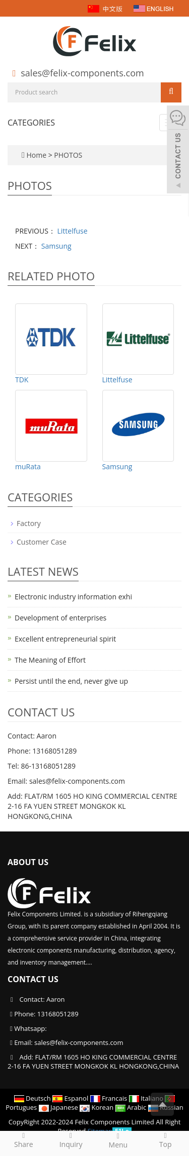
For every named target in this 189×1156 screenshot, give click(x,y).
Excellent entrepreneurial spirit (65, 639)
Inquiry (71, 1140)
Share (23, 1140)
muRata (28, 466)
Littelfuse (71, 231)
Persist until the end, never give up (71, 681)
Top (165, 1140)
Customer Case (42, 542)
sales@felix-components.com (82, 73)
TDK (21, 379)
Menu (118, 1140)
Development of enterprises (60, 617)
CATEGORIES (31, 122)
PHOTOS (68, 155)
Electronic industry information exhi (73, 596)
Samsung (55, 246)
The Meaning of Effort (50, 660)
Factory (29, 523)
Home (36, 155)
